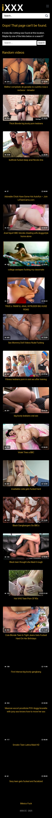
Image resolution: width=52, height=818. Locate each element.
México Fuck (26, 803)
